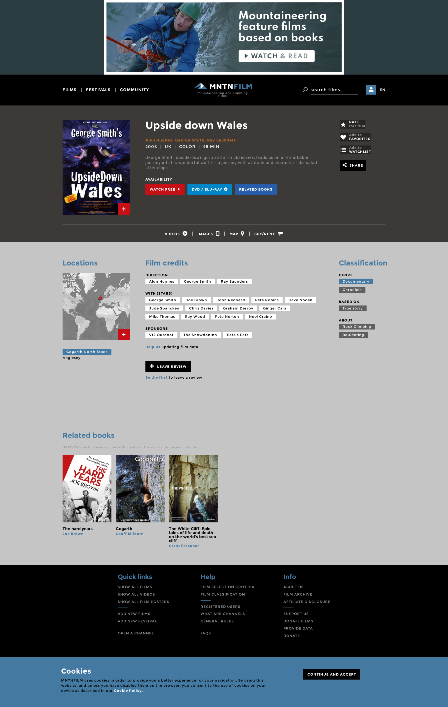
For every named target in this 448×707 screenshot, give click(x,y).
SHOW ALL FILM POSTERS (143, 604)
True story (353, 310)
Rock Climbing (357, 329)
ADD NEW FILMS (134, 616)
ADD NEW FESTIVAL (137, 623)
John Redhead (231, 302)
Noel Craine (260, 318)
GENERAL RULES (217, 623)
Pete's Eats (238, 337)
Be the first (156, 379)
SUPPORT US (296, 616)
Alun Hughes (159, 140)
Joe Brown (196, 302)
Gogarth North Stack (87, 353)
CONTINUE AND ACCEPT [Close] (331, 674)
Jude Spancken (164, 310)
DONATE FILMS (298, 623)
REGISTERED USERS (221, 608)
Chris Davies (201, 310)
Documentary (356, 283)
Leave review (168, 368)
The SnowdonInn (200, 337)
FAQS (206, 635)
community (134, 89)
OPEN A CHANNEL (136, 635)
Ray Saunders (227, 140)
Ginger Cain (274, 310)
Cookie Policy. (128, 690)
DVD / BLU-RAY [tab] (210, 189)
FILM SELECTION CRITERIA (228, 589)
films (70, 89)
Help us (152, 349)
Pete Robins (267, 302)
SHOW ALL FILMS (135, 589)
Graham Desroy (238, 310)
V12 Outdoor (161, 337)
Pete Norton (227, 318)
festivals (98, 89)
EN (382, 89)
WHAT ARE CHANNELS (223, 616)
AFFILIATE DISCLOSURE (307, 604)
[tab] (124, 209)
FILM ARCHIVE (297, 596)
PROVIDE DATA (298, 630)
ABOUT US (293, 589)
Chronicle (352, 291)
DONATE (291, 638)
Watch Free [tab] (165, 189)
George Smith (193, 140)
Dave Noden (301, 302)
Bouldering (353, 337)
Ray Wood (195, 318)
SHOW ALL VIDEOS (136, 596)
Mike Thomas (162, 318)
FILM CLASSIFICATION (223, 596)
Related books (256, 189)
